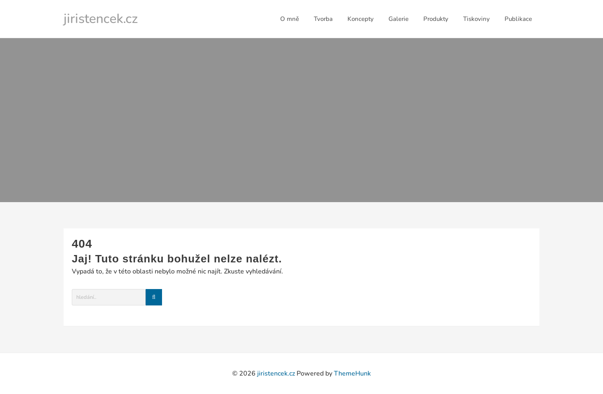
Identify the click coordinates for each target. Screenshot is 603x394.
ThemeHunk (352, 373)
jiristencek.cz (101, 18)
